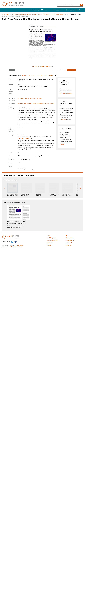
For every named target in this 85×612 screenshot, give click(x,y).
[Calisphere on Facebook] (16, 241)
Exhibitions (70, 10)
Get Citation (12, 70)
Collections (57, 10)
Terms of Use (69, 238)
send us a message (64, 144)
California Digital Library (16, 247)
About (81, 10)
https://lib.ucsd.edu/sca (24, 138)
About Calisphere (51, 238)
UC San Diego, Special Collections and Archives (14, 14)
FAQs (67, 235)
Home (48, 235)
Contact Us (68, 245)
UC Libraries (20, 245)
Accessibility (69, 242)
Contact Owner (71, 70)
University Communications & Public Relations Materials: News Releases (45, 14)
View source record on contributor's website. (38, 75)
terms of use (63, 119)
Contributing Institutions (38, 10)
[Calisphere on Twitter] (12, 241)
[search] (81, 5)
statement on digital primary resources (66, 92)
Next (81, 187)
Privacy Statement (70, 240)
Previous (4, 187)
